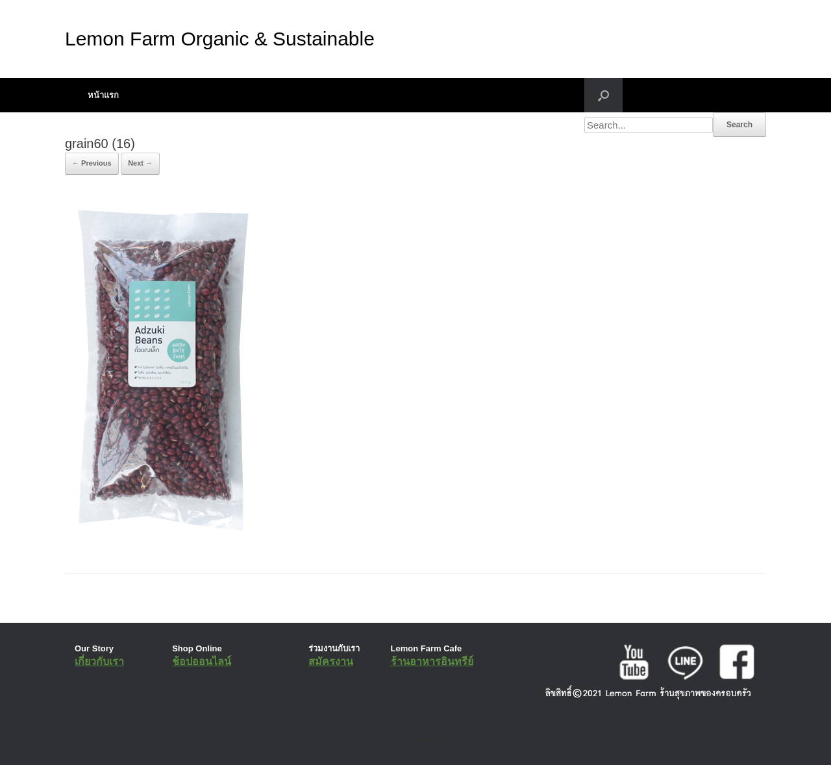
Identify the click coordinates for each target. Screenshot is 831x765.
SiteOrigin (406, 739)
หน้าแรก (103, 95)
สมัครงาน (330, 661)
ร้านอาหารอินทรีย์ (432, 661)
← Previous (92, 163)
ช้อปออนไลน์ (201, 661)
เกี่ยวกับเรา (99, 661)
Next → (140, 163)
